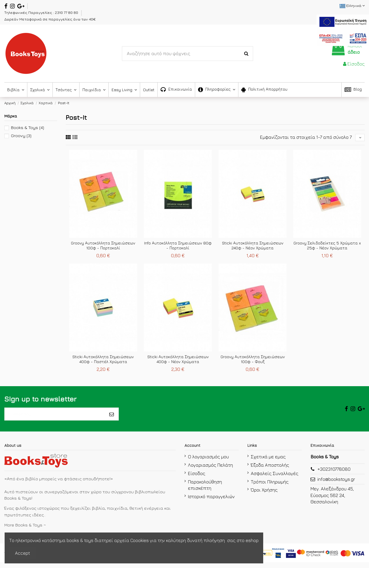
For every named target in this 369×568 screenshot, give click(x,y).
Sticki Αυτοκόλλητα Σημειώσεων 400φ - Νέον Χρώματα (178, 361)
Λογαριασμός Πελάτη (210, 470)
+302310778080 (334, 474)
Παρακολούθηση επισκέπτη (205, 490)
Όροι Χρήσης (264, 495)
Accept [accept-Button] (22, 553)
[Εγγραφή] (111, 418)
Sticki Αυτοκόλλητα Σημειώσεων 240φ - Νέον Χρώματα (252, 247)
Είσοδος (196, 479)
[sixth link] (75, 138)
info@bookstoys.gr (336, 484)
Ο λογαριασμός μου (208, 462)
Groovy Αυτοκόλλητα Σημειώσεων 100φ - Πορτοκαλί (103, 247)
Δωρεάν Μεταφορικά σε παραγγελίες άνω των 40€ (50, 19)
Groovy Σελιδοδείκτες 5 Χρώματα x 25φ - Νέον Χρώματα (327, 247)
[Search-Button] (246, 53)
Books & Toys (27, 127)
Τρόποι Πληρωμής (270, 487)
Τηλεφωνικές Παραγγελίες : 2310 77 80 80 (41, 12)
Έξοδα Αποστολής (270, 470)
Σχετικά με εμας (268, 462)
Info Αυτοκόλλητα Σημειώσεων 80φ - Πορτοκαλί (178, 247)
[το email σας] (55, 418)
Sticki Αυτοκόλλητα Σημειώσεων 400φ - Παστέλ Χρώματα (103, 361)
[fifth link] (68, 138)
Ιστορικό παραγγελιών (211, 502)
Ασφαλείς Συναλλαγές (274, 479)
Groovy (21, 135)
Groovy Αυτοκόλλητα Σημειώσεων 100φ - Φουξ (253, 361)
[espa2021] (343, 29)
